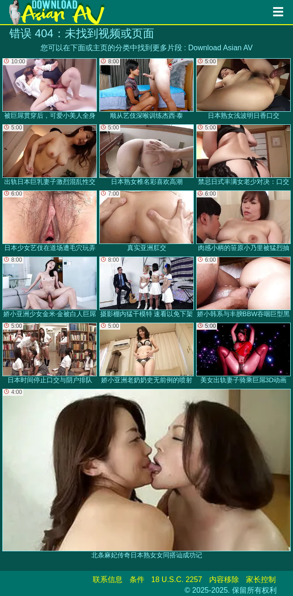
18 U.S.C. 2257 (176, 579)
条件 (136, 579)
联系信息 (108, 579)
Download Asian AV (220, 48)
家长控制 (261, 579)
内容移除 (224, 579)
